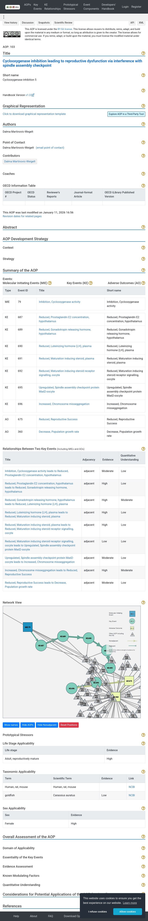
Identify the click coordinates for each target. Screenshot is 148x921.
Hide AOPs (27, 725)
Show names (11, 725)
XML (141, 22)
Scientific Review (63, 22)
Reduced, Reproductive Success (58, 419)
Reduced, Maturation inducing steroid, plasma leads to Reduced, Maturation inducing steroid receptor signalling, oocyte (39, 529)
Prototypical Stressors (71, 6)
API (132, 22)
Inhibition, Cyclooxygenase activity (59, 301)
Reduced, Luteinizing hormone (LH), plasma (65, 346)
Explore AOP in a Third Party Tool (126, 114)
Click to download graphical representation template (34, 114)
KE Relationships (52, 6)
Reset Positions (69, 725)
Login (125, 6)
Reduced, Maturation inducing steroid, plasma (66, 358)
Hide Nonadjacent (46, 725)
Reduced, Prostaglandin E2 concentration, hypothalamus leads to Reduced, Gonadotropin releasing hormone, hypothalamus (39, 487)
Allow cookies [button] (127, 911)
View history (10, 22)
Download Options (75, 916)
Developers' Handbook (109, 6)
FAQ (50, 916)
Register (136, 6)
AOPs (27, 4)
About (33, 916)
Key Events (38, 6)
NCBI (132, 787)
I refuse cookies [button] (97, 911)
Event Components (91, 6)
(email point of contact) (50, 147)
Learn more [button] (130, 902)
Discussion (28, 22)
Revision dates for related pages (22, 216)
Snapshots (44, 22)
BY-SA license (65, 29)
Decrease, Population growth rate (59, 431)
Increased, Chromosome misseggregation (64, 404)
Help (16, 916)
